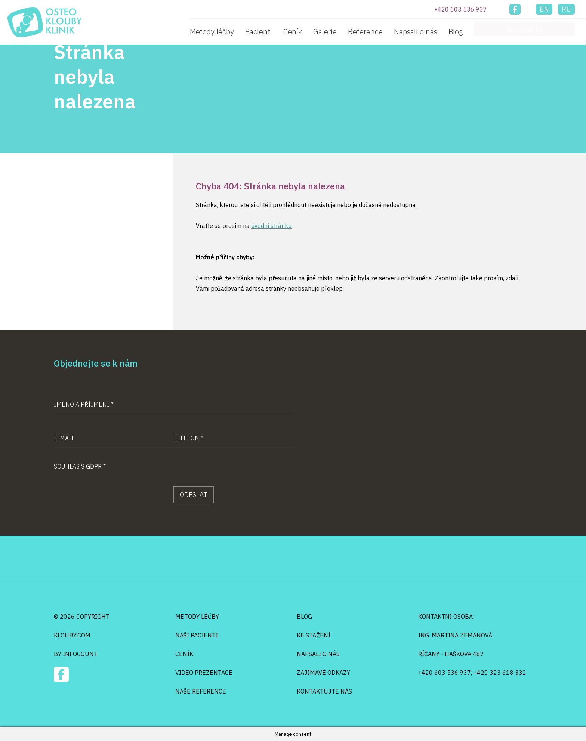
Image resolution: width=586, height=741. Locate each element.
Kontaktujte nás (324, 691)
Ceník (348, 32)
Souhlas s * (80, 466)
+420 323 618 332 (500, 672)
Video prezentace (203, 672)
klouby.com (72, 635)
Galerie (381, 32)
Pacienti (314, 32)
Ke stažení (313, 635)
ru (566, 9)
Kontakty (552, 30)
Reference (421, 32)
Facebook (515, 9)
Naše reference (200, 691)
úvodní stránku (271, 225)
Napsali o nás (471, 32)
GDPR (94, 466)
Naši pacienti (196, 635)
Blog (512, 32)
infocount (80, 654)
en (544, 9)
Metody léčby (268, 32)
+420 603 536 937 (460, 9)
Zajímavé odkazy (323, 672)
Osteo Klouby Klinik (44, 22)
